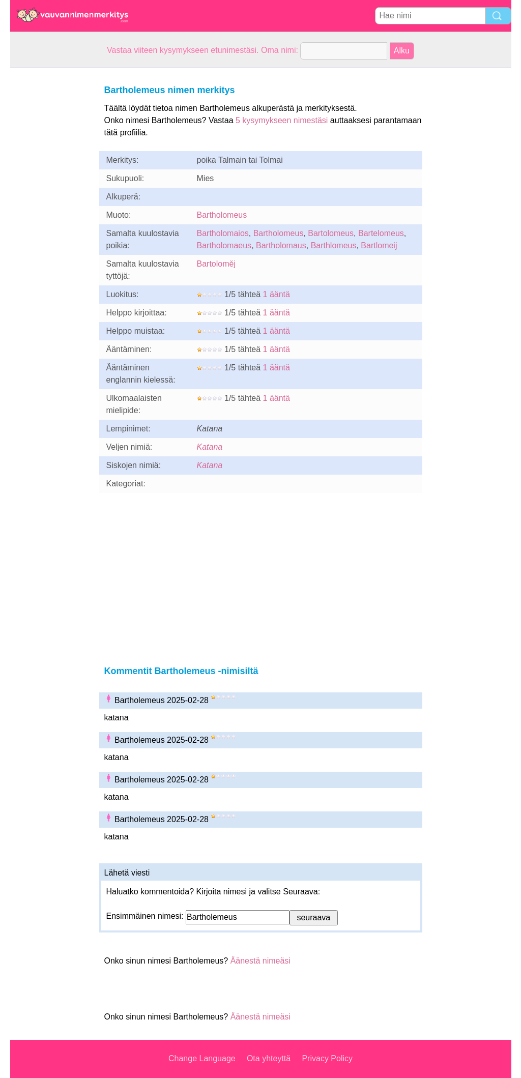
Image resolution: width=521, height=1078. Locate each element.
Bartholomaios (223, 233)
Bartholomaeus (224, 245)
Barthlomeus (334, 245)
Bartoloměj (216, 263)
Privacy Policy (327, 1058)
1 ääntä (276, 294)
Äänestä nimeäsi (260, 960)
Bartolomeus (331, 233)
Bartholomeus (222, 215)
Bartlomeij (379, 245)
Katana (210, 447)
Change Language (202, 1058)
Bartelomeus (381, 233)
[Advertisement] (51, 220)
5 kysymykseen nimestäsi (282, 120)
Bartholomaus (281, 245)
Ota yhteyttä (269, 1058)
